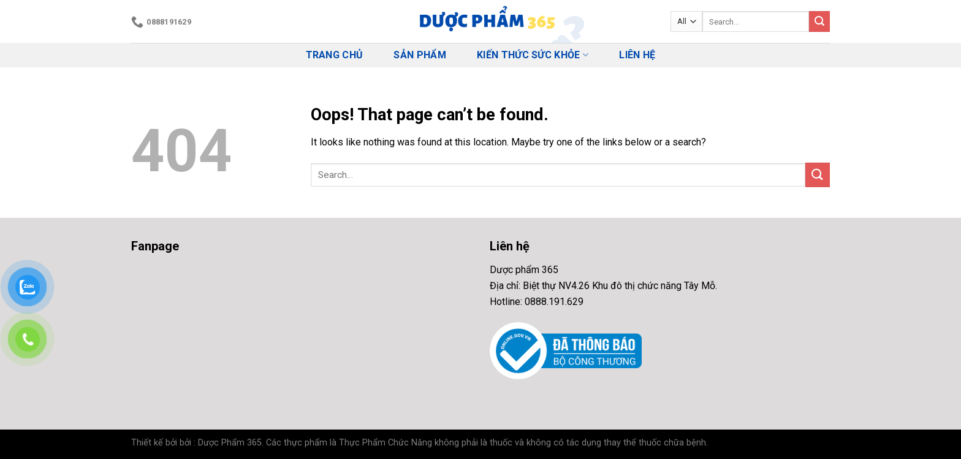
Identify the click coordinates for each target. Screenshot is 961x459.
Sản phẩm (419, 55)
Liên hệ (637, 55)
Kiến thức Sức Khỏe (532, 55)
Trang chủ (334, 55)
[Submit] (819, 21)
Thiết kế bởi (154, 443)
